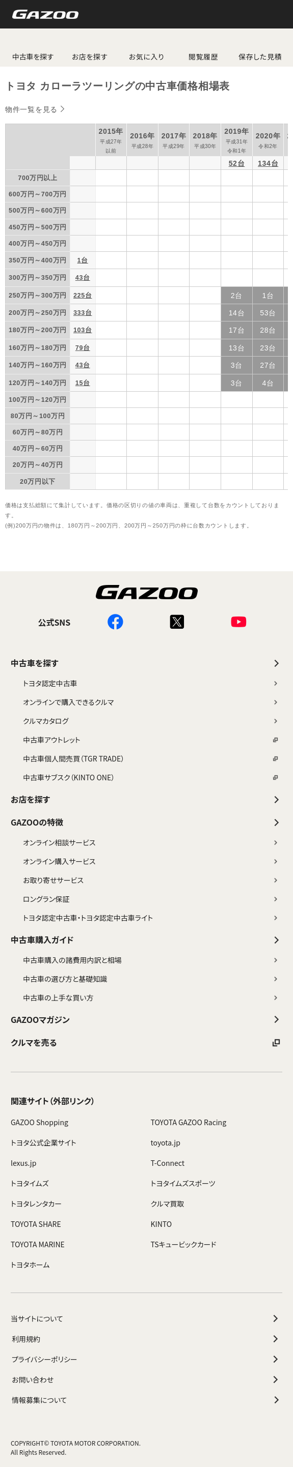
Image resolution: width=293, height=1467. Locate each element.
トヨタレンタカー (36, 1203)
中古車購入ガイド (146, 939)
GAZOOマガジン (146, 1019)
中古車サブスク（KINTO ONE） (151, 777)
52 (233, 163)
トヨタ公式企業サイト (43, 1142)
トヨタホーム (30, 1264)
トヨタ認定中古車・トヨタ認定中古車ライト (151, 918)
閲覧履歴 (204, 56)
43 (79, 277)
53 (264, 313)
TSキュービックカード (184, 1244)
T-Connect (168, 1163)
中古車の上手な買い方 (151, 997)
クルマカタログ (151, 721)
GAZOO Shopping (39, 1122)
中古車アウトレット (151, 740)
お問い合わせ (146, 1379)
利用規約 (146, 1339)
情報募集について (147, 1400)
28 (264, 330)
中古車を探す (146, 663)
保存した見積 (260, 56)
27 (264, 365)
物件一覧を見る (31, 109)
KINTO (161, 1224)
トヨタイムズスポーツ (183, 1183)
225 (79, 295)
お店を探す (90, 56)
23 (264, 348)
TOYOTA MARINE (38, 1244)
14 (233, 313)
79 (79, 347)
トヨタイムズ (30, 1183)
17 (233, 330)
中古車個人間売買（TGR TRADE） (151, 758)
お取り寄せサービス (151, 880)
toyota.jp (165, 1142)
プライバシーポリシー (146, 1359)
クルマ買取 (167, 1203)
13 (233, 348)
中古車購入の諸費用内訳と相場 (151, 960)
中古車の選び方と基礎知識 (151, 979)
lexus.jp (23, 1163)
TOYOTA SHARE (36, 1224)
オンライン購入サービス (151, 861)
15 (79, 383)
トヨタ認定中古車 (151, 683)
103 (79, 330)
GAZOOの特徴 (146, 822)
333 (79, 312)
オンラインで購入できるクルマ (151, 702)
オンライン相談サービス (151, 842)
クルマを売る (146, 1042)
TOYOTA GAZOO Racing (189, 1122)
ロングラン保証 (151, 899)
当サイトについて (146, 1318)
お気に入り (146, 56)
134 (264, 163)
